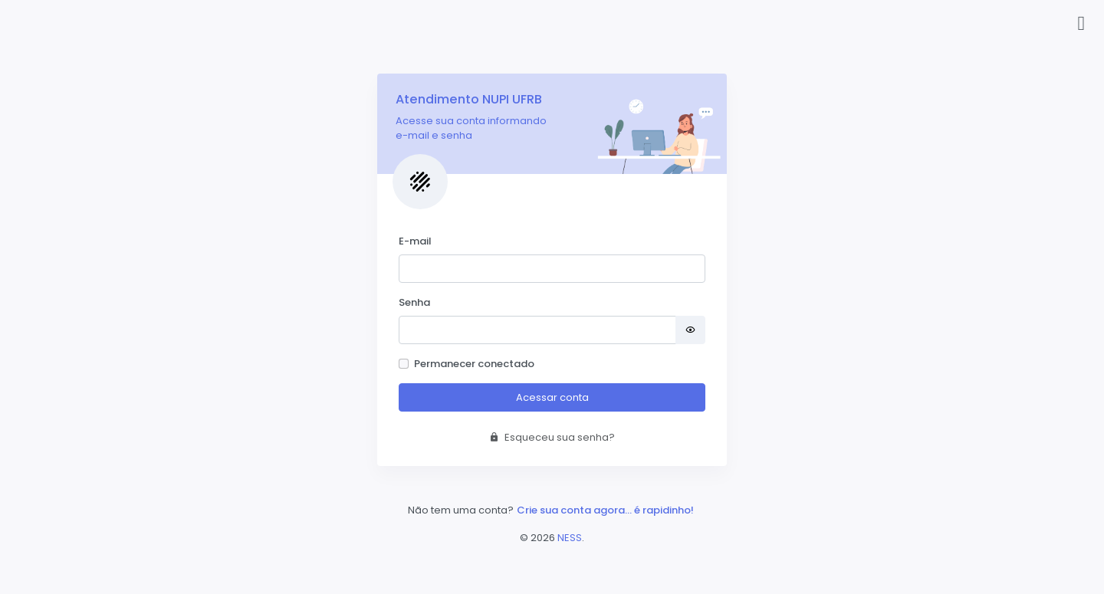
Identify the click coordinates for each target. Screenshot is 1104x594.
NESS (569, 537)
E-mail (415, 241)
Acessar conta (552, 397)
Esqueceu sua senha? (552, 437)
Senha (414, 302)
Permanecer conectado (474, 363)
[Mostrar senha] (690, 330)
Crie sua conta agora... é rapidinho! (605, 510)
